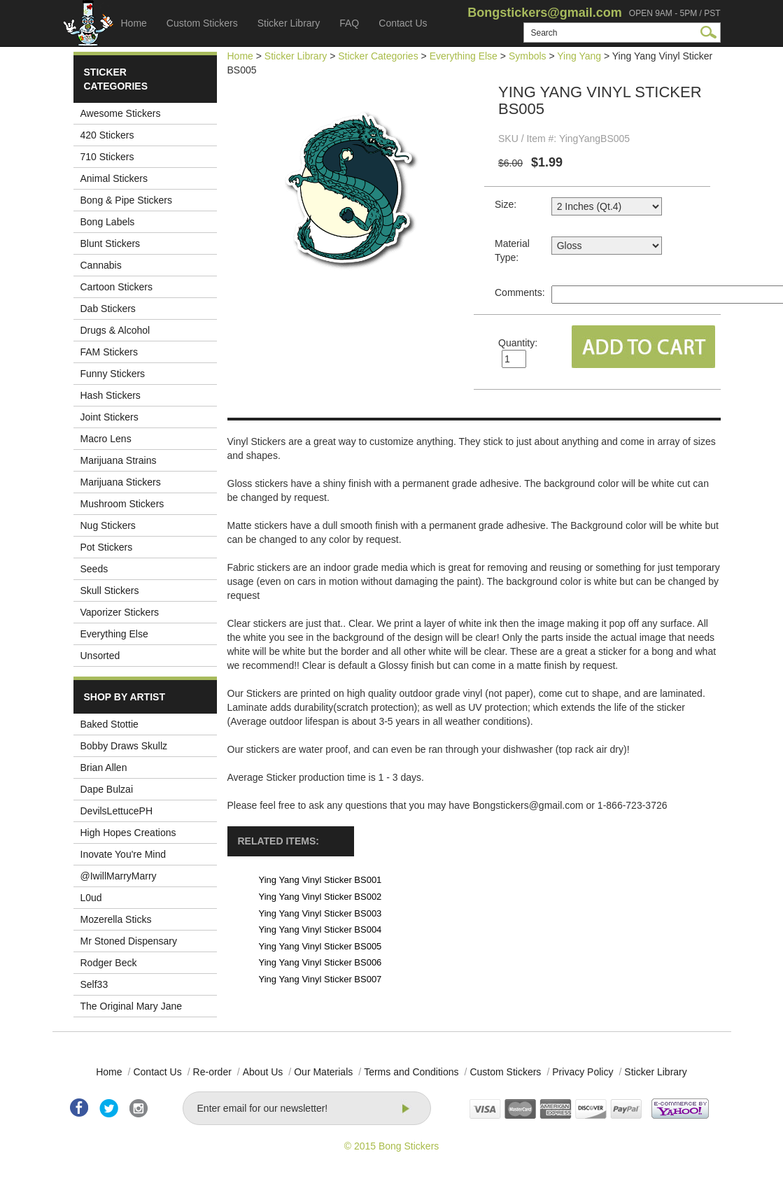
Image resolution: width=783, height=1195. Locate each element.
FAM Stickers (109, 352)
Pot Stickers (106, 547)
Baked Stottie (109, 724)
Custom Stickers (202, 23)
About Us (263, 1071)
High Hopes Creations (128, 832)
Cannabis (101, 265)
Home (134, 23)
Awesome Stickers (120, 113)
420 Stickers (107, 135)
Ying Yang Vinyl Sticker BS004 (320, 929)
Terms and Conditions (411, 1071)
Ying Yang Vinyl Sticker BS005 (320, 946)
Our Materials (323, 1071)
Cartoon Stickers (116, 286)
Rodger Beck (108, 962)
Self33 (94, 984)
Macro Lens (106, 438)
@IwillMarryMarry (118, 876)
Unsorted (100, 655)
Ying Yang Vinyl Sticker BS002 (320, 896)
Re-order (212, 1071)
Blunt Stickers (110, 243)
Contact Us (403, 23)
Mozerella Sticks (116, 919)
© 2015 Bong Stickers (391, 1146)
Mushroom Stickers (122, 503)
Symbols (527, 56)
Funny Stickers (113, 373)
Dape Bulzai (107, 789)
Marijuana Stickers (120, 482)
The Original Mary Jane (131, 1006)
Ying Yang (579, 56)
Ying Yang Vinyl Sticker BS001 (320, 880)
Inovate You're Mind (123, 854)
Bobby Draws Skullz (124, 745)
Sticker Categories (378, 56)
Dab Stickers (108, 308)
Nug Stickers (108, 525)
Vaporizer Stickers (120, 612)
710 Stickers (107, 156)
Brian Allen (103, 767)
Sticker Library (289, 23)
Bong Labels (107, 221)
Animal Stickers (114, 178)
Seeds (94, 568)
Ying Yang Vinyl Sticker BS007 (320, 979)
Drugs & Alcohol (115, 330)
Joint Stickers (109, 417)
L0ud (91, 897)
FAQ (349, 23)
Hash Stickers (110, 395)
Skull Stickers (109, 590)
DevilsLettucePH (116, 810)
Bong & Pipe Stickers (126, 200)
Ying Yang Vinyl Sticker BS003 (320, 913)
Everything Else (114, 633)
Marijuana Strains (118, 460)
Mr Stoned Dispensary (129, 941)
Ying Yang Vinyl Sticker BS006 (320, 962)
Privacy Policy (582, 1071)
